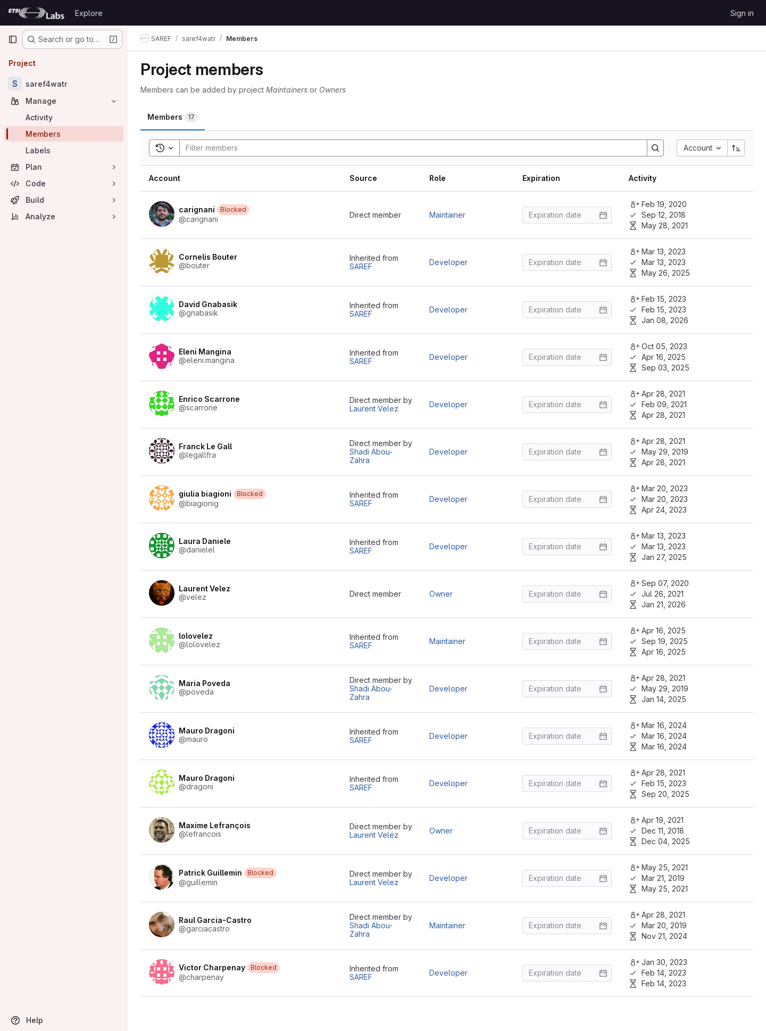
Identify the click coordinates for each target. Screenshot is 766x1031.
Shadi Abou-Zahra (371, 456)
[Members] (63, 134)
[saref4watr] (63, 83)
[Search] (408, 148)
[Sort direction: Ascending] (736, 147)
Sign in (742, 13)
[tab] (172, 117)
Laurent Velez (373, 408)
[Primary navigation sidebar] (12, 39)
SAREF (360, 266)
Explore (89, 13)
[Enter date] (567, 215)
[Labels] (63, 150)
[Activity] (63, 117)
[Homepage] (36, 12)
